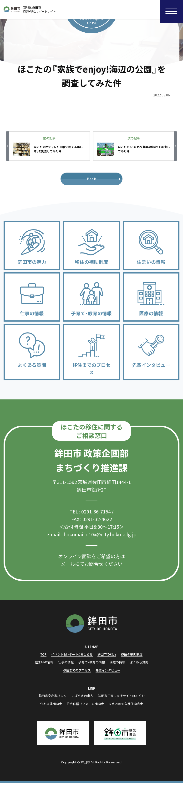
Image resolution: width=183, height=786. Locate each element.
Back (91, 178)
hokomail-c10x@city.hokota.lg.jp (100, 537)
